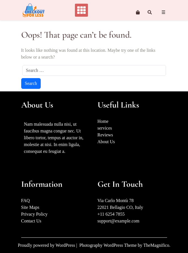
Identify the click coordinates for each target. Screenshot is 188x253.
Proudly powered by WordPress (47, 245)
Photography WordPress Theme (108, 245)
